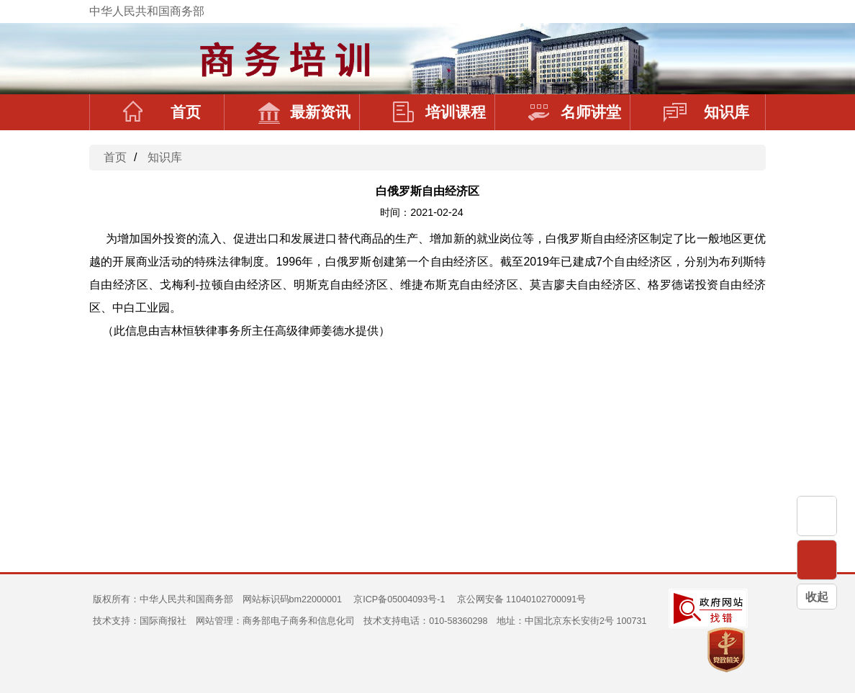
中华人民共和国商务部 (146, 11)
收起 (816, 597)
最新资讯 (304, 112)
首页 (162, 112)
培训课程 (439, 112)
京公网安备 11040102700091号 (522, 599)
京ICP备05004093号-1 (399, 599)
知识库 (706, 112)
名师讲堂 (574, 112)
